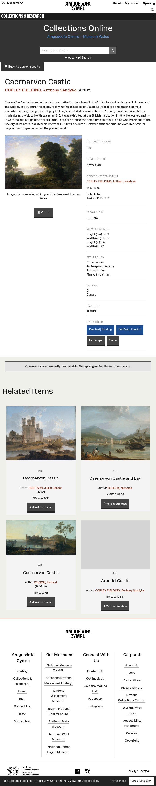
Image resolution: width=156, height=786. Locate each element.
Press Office (132, 680)
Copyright (132, 740)
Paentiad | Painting (100, 329)
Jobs (131, 672)
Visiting (21, 671)
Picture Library (131, 687)
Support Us (22, 706)
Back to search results (22, 66)
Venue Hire (22, 721)
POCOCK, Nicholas (119, 488)
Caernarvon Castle (41, 478)
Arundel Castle (115, 580)
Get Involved (95, 678)
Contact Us (95, 671)
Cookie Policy (90, 780)
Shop (22, 713)
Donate (118, 3)
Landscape (95, 340)
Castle (113, 340)
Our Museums (12, 3)
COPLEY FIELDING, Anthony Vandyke (41, 90)
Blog (22, 698)
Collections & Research (22, 16)
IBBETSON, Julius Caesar (45, 487)
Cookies (132, 733)
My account (132, 3)
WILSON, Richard (45, 582)
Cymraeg (149, 3)
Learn (22, 691)
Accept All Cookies (141, 780)
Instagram (95, 706)
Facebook (95, 698)
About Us (131, 665)
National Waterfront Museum (59, 696)
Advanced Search (78, 57)
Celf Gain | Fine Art (130, 329)
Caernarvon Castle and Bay (115, 478)
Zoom (43, 212)
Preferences (118, 780)
